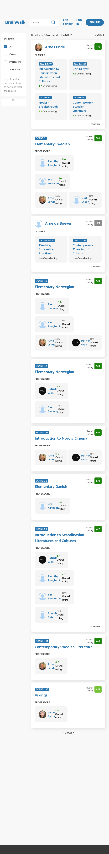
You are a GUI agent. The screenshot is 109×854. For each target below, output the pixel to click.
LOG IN (79, 22)
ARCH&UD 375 (46, 240)
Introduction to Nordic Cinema (61, 439)
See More (96, 124)
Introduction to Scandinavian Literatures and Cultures (49, 75)
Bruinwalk (15, 22)
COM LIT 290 (80, 240)
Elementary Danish (51, 487)
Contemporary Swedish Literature (83, 107)
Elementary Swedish (52, 144)
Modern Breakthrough (48, 104)
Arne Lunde (55, 47)
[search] (40, 22)
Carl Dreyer (81, 69)
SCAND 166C (80, 64)
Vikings (41, 695)
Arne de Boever (58, 224)
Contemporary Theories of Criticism (83, 249)
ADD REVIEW (68, 22)
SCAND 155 (45, 97)
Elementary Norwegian (54, 287)
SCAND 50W (46, 64)
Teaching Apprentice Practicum (46, 249)
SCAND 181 (79, 97)
